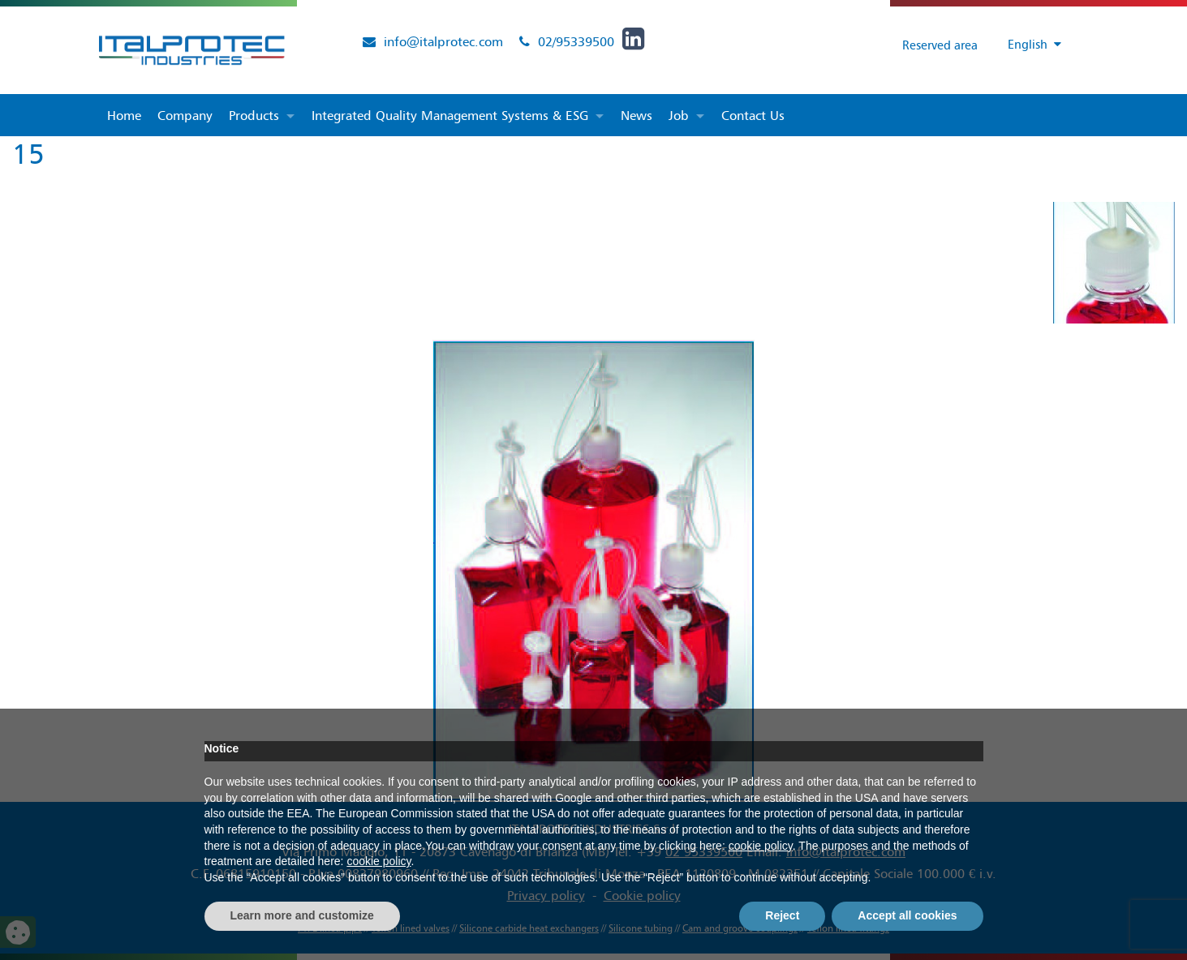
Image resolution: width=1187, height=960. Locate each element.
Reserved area (928, 44)
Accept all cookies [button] (907, 915)
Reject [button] (782, 915)
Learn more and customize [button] (302, 915)
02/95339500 (576, 41)
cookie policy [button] (761, 845)
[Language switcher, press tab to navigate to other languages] (1026, 45)
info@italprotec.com (443, 41)
